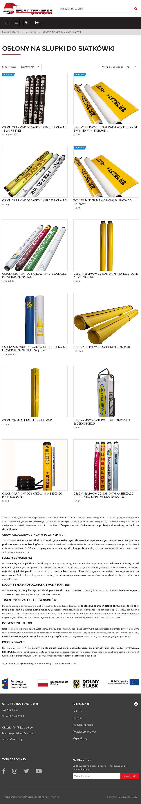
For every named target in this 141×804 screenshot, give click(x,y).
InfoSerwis (112, 797)
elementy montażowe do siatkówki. (59, 663)
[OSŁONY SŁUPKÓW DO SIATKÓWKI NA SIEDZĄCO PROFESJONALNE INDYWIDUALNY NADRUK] (106, 495)
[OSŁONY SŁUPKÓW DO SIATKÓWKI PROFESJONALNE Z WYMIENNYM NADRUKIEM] (106, 129)
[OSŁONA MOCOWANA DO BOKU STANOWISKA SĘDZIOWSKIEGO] (106, 422)
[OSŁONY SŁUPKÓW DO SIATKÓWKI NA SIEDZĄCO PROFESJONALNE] (35, 495)
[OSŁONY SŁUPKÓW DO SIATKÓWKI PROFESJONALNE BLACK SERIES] (35, 129)
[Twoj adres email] (96, 776)
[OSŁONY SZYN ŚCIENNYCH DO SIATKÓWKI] (28, 420)
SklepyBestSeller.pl (128, 797)
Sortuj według (9, 67)
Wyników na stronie (112, 67)
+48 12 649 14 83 (12, 739)
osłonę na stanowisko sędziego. (81, 655)
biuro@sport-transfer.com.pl (19, 733)
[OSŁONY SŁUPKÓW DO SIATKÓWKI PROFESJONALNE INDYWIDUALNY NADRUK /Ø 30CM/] (35, 348)
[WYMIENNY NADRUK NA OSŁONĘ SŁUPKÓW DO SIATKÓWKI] (106, 202)
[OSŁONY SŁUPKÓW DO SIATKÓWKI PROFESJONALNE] (34, 200)
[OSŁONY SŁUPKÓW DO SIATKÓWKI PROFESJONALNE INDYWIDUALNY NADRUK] (35, 275)
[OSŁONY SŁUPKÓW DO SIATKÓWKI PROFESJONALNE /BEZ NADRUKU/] (106, 275)
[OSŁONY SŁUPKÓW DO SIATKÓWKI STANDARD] (101, 347)
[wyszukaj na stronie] (95, 8)
